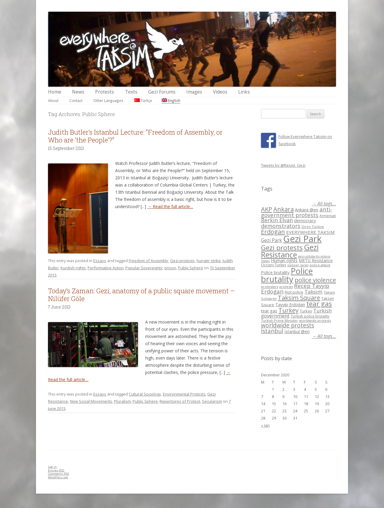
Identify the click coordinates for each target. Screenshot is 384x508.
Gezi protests (182, 260)
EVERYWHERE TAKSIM (310, 232)
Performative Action (106, 267)
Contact (75, 100)
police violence (315, 280)
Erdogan (273, 231)
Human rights (284, 260)
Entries (56, 470)
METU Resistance (316, 260)
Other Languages (108, 100)
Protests (104, 92)
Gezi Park (271, 240)
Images (194, 92)
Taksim (313, 291)
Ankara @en (306, 210)
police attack (320, 265)
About (53, 100)
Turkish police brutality (310, 316)
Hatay (265, 261)
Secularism (212, 401)
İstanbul (272, 331)
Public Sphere (190, 267)
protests (286, 286)
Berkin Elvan (277, 220)
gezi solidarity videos (314, 256)
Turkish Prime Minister (279, 320)
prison (170, 267)
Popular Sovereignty (144, 267)
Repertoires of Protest (180, 401)
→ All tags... (324, 204)
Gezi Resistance (290, 251)
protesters (269, 286)
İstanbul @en (297, 331)
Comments (58, 474)
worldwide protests (315, 320)
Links (244, 92)
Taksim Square (299, 297)
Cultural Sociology (145, 394)
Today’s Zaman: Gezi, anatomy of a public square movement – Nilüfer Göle (141, 294)
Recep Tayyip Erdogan (295, 288)
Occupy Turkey (273, 264)
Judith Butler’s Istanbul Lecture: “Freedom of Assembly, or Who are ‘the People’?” (135, 136)
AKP (266, 209)
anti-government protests (296, 211)
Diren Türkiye (313, 226)
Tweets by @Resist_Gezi (283, 165)
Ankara (283, 209)
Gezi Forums (162, 92)
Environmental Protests (184, 394)
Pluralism (122, 401)
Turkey (288, 310)
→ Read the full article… (170, 206)
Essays (99, 260)
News (78, 92)
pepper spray (297, 265)
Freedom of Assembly (148, 260)
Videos (220, 92)
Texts (131, 92)
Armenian (328, 215)
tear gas (319, 303)
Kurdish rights (73, 267)
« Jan (265, 425)
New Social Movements (91, 401)
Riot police (294, 292)
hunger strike (208, 260)
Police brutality (275, 272)
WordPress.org (58, 477)
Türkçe (143, 100)
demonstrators (280, 225)
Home (54, 92)
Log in (52, 467)
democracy (305, 220)
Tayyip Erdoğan (290, 304)
